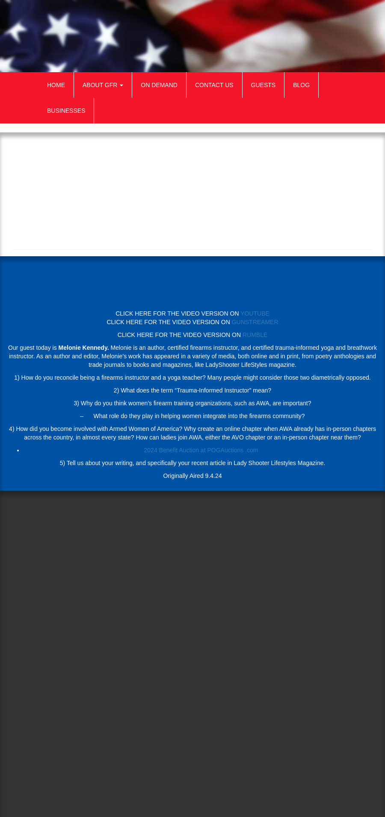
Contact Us (214, 85)
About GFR (103, 85)
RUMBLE (255, 334)
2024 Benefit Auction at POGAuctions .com (201, 450)
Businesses (66, 110)
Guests (263, 85)
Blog (301, 85)
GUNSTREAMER (255, 322)
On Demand (159, 85)
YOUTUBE (255, 313)
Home (56, 85)
